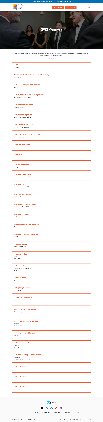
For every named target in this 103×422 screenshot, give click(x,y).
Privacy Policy (62, 419)
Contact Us (88, 419)
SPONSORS (67, 413)
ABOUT (36, 413)
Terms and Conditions (75, 419)
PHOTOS (51, 58)
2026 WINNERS (58, 7)
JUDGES (76, 413)
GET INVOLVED (71, 7)
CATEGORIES (57, 413)
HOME (28, 413)
